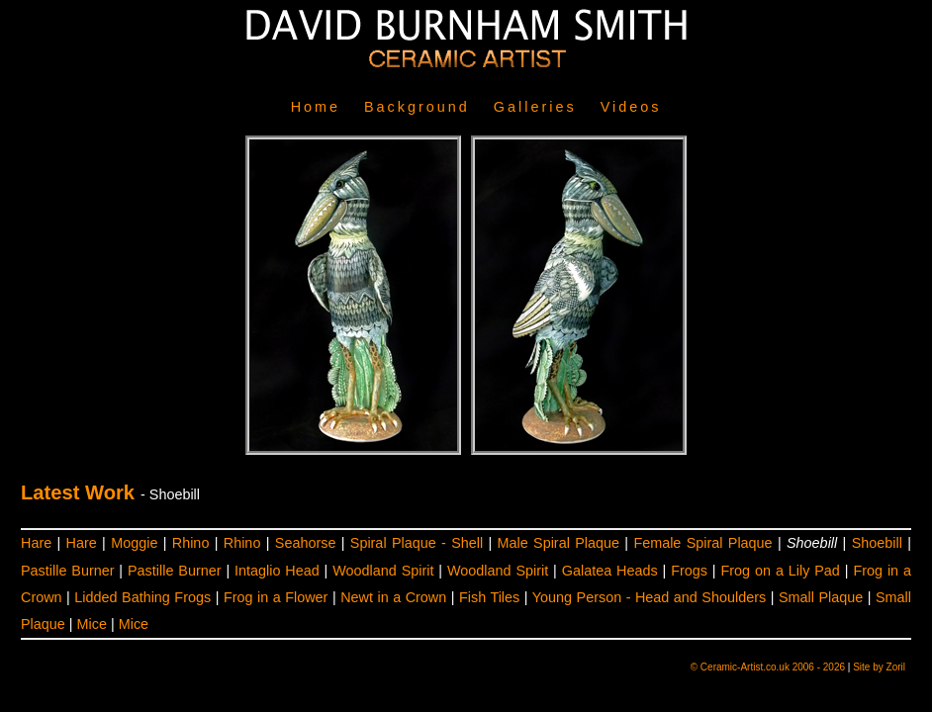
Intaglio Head (277, 570)
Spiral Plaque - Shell (416, 543)
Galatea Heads (610, 570)
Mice (92, 624)
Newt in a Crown (393, 597)
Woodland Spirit (382, 570)
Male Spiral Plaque (558, 543)
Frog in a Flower (275, 597)
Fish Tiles (489, 597)
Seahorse (305, 543)
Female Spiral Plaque (702, 543)
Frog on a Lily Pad (780, 570)
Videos (631, 107)
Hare (36, 543)
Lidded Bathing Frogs (142, 597)
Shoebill (877, 543)
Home (315, 107)
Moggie (134, 543)
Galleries (535, 107)
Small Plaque (821, 597)
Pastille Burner (67, 570)
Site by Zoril (879, 667)
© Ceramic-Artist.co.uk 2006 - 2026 (768, 667)
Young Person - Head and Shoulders (649, 597)
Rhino (191, 543)
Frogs (689, 570)
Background (417, 107)
